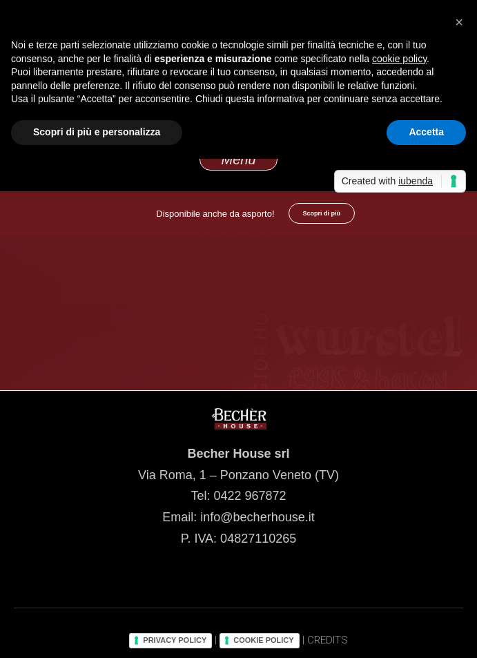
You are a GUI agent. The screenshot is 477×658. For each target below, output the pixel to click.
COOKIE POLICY (263, 640)
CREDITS (327, 640)
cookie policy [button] (399, 58)
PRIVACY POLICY (174, 640)
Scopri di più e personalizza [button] (96, 131)
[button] (459, 22)
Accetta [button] (426, 131)
